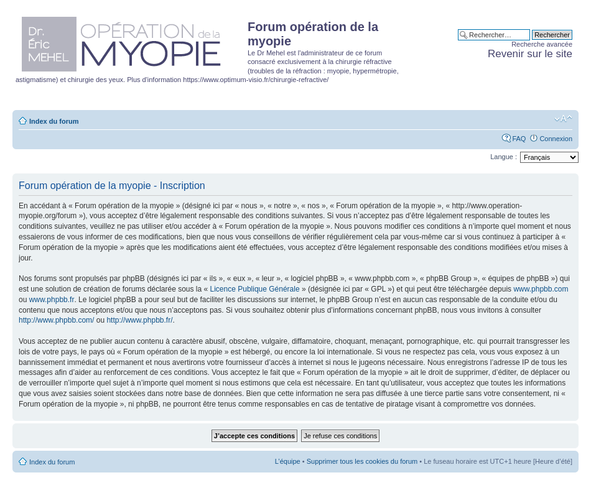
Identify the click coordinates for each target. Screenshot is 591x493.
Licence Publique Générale (255, 289)
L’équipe (287, 461)
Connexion (555, 138)
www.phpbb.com (540, 289)
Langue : (503, 156)
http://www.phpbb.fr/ (139, 320)
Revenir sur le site (530, 54)
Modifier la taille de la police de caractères (563, 118)
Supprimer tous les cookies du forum (362, 461)
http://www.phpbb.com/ (56, 320)
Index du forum (53, 121)
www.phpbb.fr (52, 299)
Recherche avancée (541, 44)
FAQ (519, 138)
